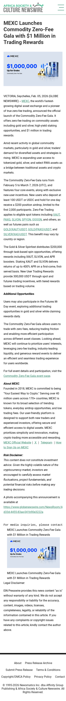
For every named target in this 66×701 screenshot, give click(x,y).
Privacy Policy (43, 676)
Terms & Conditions (48, 670)
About (17, 663)
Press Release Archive (38, 663)
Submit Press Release (19, 670)
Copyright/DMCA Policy (16, 676)
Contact (60, 676)
